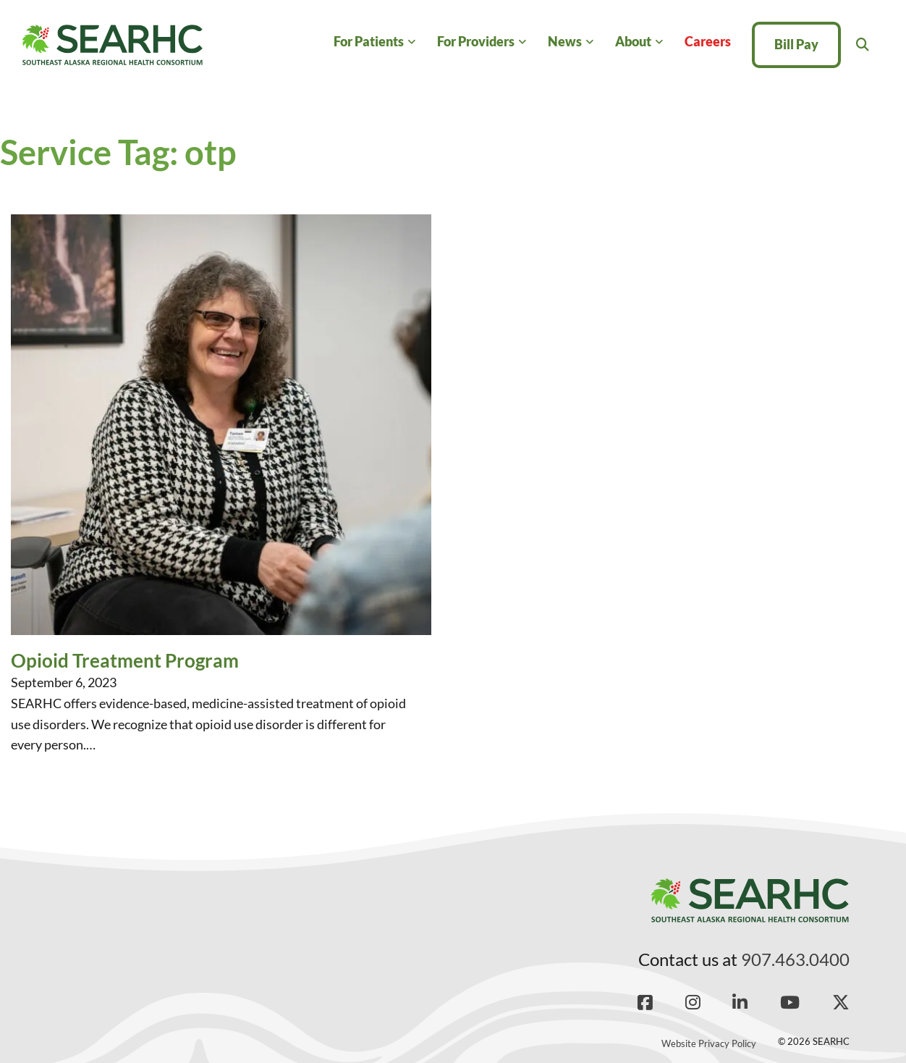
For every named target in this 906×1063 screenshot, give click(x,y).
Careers (708, 41)
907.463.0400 (795, 959)
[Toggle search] (862, 44)
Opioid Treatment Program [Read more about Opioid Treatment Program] (125, 660)
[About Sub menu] (659, 42)
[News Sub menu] (589, 42)
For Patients (369, 41)
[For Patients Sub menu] (411, 42)
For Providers (476, 41)
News (565, 41)
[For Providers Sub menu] (522, 42)
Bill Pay (796, 44)
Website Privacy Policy (708, 1043)
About (633, 41)
